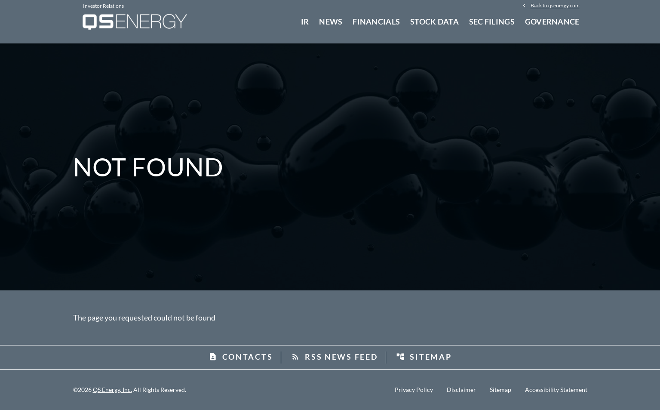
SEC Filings (492, 21)
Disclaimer (461, 390)
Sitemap (423, 356)
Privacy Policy (414, 390)
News (330, 21)
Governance (552, 21)
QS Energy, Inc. (112, 389)
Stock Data (434, 21)
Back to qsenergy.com (555, 5)
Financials (376, 21)
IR (305, 21)
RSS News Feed (334, 356)
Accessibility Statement (556, 390)
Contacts (241, 356)
